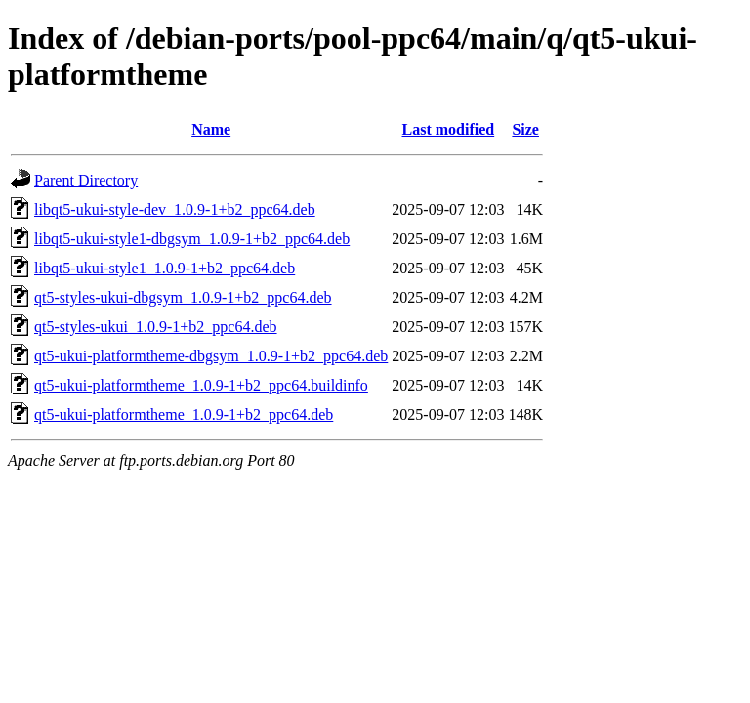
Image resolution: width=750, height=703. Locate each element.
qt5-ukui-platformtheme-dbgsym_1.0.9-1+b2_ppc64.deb (211, 356)
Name (210, 129)
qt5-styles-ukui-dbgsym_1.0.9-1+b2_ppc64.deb (183, 297)
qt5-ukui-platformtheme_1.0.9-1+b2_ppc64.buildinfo (201, 385)
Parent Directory (86, 180)
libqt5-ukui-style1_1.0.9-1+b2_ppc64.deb (164, 268)
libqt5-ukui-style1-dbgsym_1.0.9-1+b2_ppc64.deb (192, 238)
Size (525, 129)
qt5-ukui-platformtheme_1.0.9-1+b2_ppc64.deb (183, 414)
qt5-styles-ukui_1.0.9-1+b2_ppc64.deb (155, 326)
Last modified (448, 129)
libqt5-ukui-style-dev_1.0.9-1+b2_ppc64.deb (174, 209)
